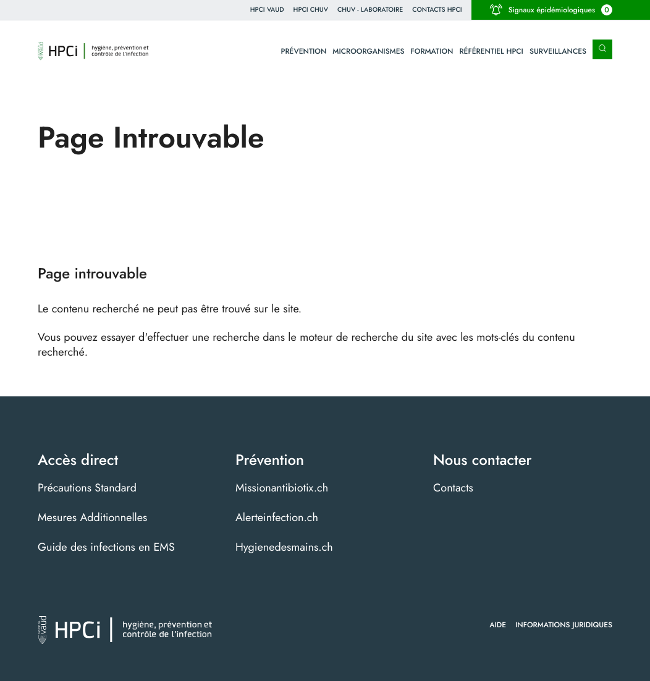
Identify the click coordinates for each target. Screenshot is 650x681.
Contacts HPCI (437, 9)
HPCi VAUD (267, 9)
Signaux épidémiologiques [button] (551, 10)
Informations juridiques (563, 624)
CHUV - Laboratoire (370, 9)
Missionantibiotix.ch (281, 488)
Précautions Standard (87, 488)
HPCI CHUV (310, 9)
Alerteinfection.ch (276, 517)
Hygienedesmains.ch (284, 547)
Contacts (453, 488)
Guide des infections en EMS (106, 547)
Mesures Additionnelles (92, 517)
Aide (497, 624)
